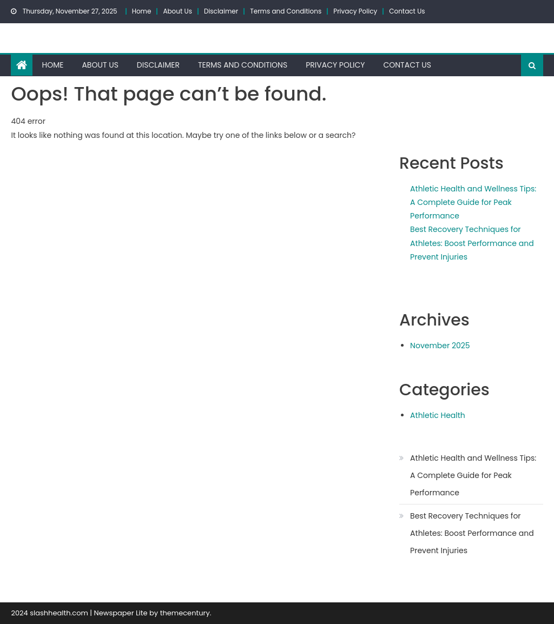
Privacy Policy (355, 11)
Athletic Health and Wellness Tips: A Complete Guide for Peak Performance (473, 202)
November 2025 (440, 345)
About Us (177, 11)
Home (141, 11)
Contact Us (407, 11)
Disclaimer (221, 11)
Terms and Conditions (285, 11)
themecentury (185, 613)
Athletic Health (437, 415)
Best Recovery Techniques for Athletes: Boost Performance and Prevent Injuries (472, 243)
